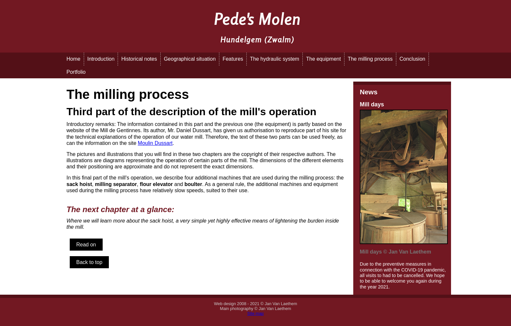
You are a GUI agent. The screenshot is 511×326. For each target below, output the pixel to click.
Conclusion (412, 59)
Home (73, 59)
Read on (86, 244)
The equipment (323, 59)
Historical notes (139, 59)
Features (233, 59)
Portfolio (76, 72)
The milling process (370, 59)
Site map (255, 313)
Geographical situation (190, 59)
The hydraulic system (274, 59)
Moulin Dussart (155, 143)
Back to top (89, 262)
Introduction (101, 59)
